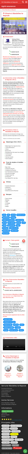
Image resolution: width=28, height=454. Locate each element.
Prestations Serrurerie (6, 388)
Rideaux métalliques (6, 396)
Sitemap (3, 416)
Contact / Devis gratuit (7, 411)
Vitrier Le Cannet (6, 431)
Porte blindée (4, 393)
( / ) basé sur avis (17, 420)
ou (17, 290)
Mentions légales (5, 414)
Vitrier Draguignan (6, 445)
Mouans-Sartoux (13, 330)
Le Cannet (17, 327)
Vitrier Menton (5, 434)
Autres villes (17, 448)
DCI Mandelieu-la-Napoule (9, 2)
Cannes (22, 324)
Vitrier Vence (14, 442)
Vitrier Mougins (5, 436)
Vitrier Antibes (5, 425)
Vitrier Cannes (5, 428)
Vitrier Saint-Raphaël (7, 448)
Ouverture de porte (6, 391)
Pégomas (16, 324)
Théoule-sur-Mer (8, 324)
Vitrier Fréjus (15, 445)
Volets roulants (5, 394)
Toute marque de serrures (7, 390)
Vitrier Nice (13, 436)
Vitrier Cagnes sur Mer (16, 425)
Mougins (6, 330)
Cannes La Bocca (8, 319)
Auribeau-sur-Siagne (8, 327)
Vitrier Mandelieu (16, 431)
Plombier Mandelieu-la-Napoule (8, 404)
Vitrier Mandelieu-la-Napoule (9, 10)
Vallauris (21, 330)
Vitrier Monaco (14, 434)
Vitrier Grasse (14, 428)
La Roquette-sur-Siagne (9, 322)
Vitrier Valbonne (18, 439)
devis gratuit (13, 255)
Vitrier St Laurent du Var (7, 439)
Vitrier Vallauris (5, 442)
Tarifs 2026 (4, 413)
